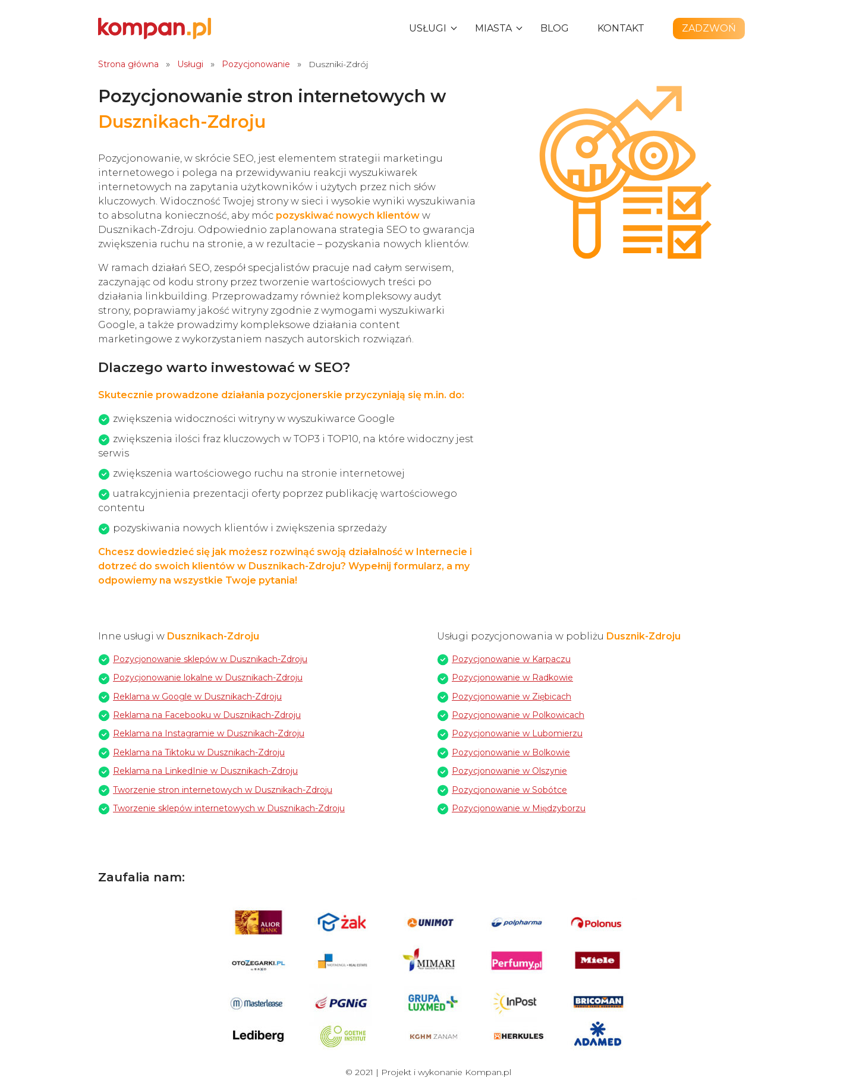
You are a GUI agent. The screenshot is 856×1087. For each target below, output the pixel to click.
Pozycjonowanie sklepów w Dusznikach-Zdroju (210, 659)
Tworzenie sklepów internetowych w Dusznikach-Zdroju (229, 808)
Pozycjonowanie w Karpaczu (511, 659)
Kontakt (620, 28)
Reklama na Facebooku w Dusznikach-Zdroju (207, 715)
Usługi (427, 28)
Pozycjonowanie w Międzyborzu (519, 808)
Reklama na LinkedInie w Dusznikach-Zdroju (205, 770)
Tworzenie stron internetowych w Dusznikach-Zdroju (222, 789)
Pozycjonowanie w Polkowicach (518, 715)
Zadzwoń (709, 28)
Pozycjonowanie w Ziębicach (511, 696)
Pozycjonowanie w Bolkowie (511, 752)
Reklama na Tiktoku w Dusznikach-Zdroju (199, 752)
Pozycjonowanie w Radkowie (512, 677)
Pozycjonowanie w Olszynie (509, 770)
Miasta (493, 28)
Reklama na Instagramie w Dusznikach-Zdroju (208, 733)
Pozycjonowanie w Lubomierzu (517, 733)
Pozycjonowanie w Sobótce (509, 789)
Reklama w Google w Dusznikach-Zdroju (197, 696)
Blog (554, 28)
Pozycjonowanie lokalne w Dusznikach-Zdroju (208, 677)
